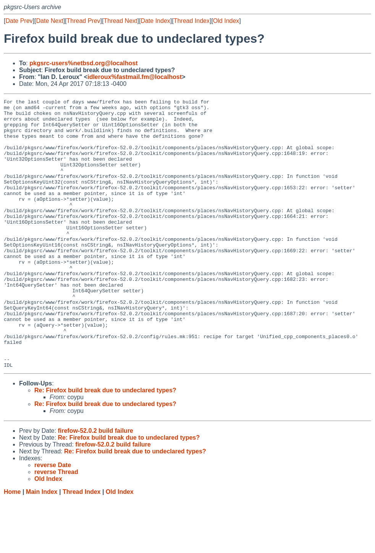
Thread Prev (83, 21)
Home (12, 545)
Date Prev (18, 21)
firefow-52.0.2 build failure (95, 484)
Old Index (226, 21)
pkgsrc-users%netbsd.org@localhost (83, 63)
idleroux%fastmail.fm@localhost (134, 77)
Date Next (49, 21)
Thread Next (120, 21)
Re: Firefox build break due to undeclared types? (105, 444)
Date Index (155, 21)
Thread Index (192, 21)
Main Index (42, 545)
